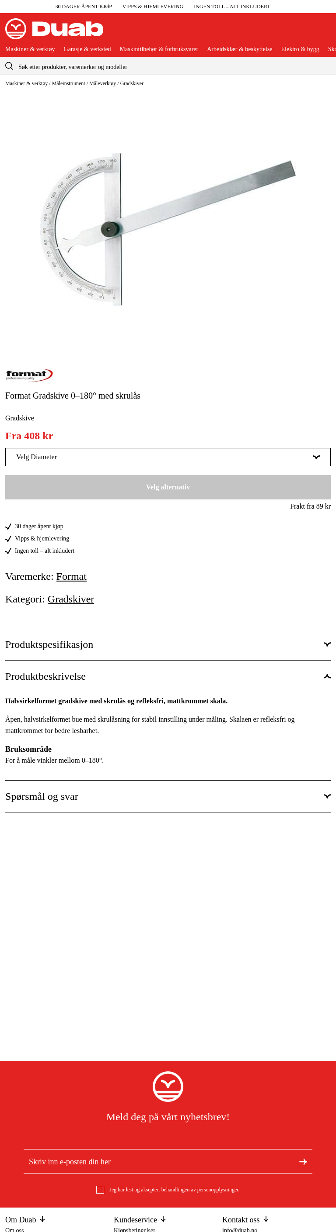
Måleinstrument (68, 83)
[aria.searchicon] (9, 66)
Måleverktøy (102, 83)
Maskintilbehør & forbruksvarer (159, 49)
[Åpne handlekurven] (324, 32)
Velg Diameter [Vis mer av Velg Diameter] (168, 457)
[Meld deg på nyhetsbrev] (303, 1160)
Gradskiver (132, 83)
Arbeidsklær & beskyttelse (239, 49)
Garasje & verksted (87, 49)
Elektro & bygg (300, 49)
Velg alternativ (168, 487)
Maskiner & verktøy (30, 49)
